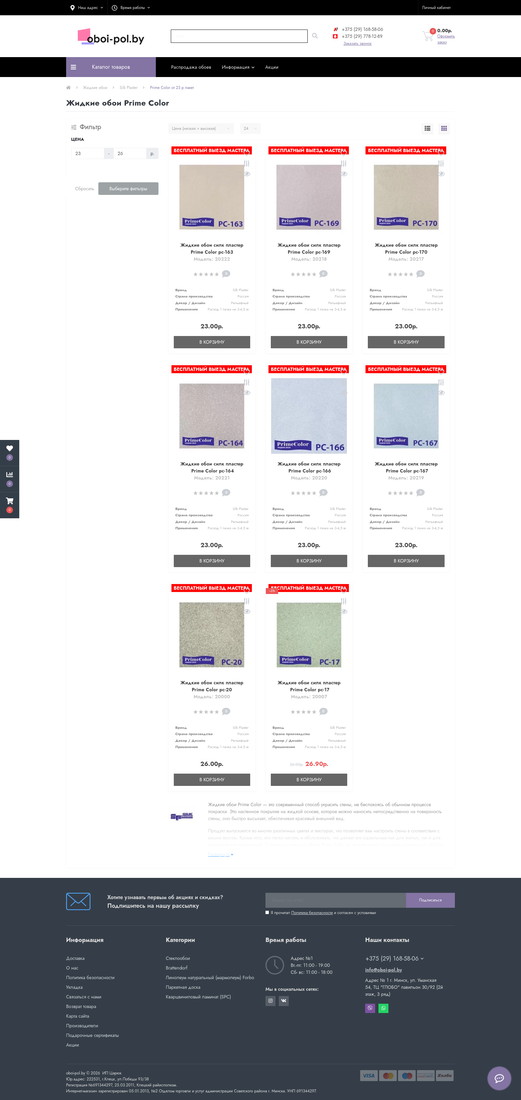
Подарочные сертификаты (92, 1035)
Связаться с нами (83, 996)
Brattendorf (176, 968)
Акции (271, 67)
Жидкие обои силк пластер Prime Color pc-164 (211, 467)
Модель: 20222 (212, 259)
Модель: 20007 (309, 696)
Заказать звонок (358, 43)
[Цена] (87, 153)
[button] (86, 7)
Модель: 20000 (212, 696)
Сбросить (84, 188)
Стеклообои (178, 958)
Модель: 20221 (212, 477)
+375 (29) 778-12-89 (357, 36)
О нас (72, 968)
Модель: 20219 (406, 477)
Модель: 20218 (309, 259)
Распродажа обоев (191, 67)
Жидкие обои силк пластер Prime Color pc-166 (309, 467)
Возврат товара (81, 1006)
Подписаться (430, 900)
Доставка (75, 958)
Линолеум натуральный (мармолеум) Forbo (210, 977)
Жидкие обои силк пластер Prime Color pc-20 (211, 686)
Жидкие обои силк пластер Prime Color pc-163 (211, 248)
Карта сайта (77, 1016)
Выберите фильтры (128, 188)
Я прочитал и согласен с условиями (323, 913)
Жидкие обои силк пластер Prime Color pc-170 (406, 248)
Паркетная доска (183, 987)
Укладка (74, 987)
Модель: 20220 (309, 477)
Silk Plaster (129, 88)
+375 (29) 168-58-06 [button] (394, 959)
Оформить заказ (446, 39)
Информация (238, 67)
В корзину (211, 342)
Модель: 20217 (406, 259)
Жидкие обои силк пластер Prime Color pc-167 (406, 467)
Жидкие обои (95, 88)
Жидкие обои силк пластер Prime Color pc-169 (309, 248)
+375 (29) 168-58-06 (357, 29)
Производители (82, 1025)
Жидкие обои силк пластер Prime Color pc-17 (309, 686)
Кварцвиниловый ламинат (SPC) (198, 996)
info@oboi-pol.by (383, 970)
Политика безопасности (312, 913)
